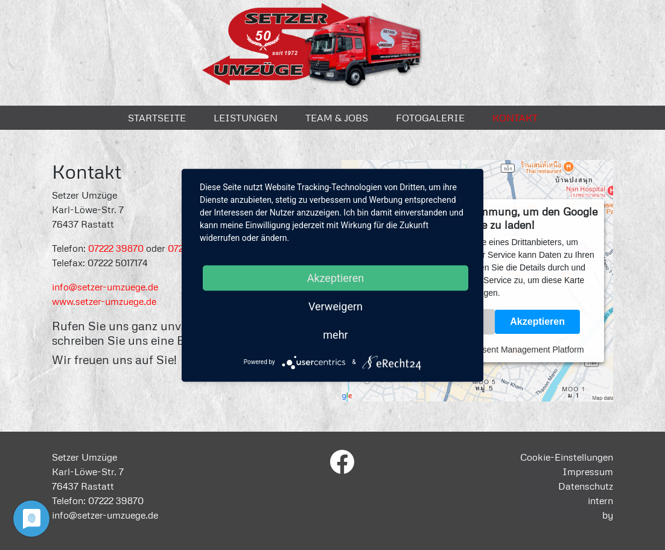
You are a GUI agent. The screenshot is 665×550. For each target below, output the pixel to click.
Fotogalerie (430, 118)
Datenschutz (585, 486)
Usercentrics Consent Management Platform (501, 349)
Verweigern (335, 305)
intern (600, 500)
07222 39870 (116, 248)
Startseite (157, 118)
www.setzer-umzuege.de (104, 301)
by (607, 515)
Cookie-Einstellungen (566, 457)
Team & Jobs (336, 118)
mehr (335, 334)
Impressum (587, 471)
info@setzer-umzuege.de (105, 287)
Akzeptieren (537, 321)
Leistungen (246, 118)
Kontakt (515, 118)
